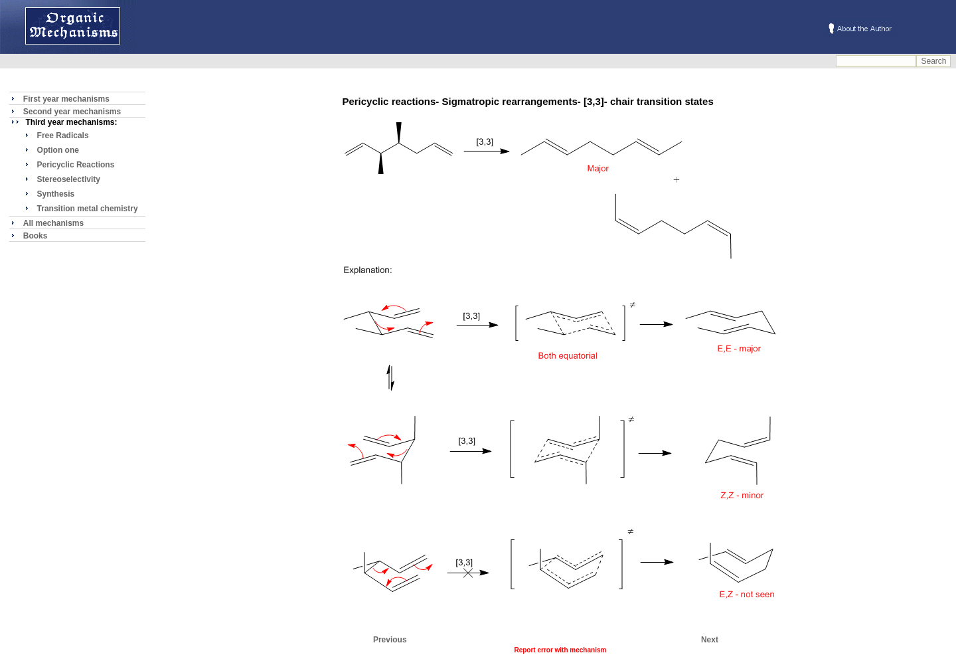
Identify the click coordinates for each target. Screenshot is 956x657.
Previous (390, 639)
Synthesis (56, 194)
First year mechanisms (66, 99)
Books (35, 235)
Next (709, 639)
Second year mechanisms (72, 111)
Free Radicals (63, 135)
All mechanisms (53, 223)
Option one (58, 150)
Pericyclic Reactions (76, 164)
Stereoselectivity (68, 179)
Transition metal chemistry (87, 208)
